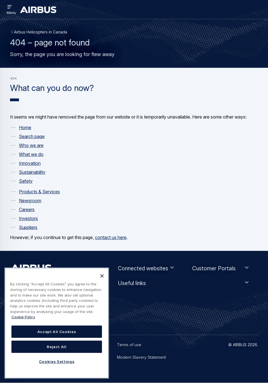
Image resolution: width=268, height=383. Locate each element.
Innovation (30, 163)
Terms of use (129, 344)
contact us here (110, 237)
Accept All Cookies (56, 331)
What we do (31, 154)
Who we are (31, 145)
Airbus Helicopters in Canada (40, 32)
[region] (56, 323)
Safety (26, 181)
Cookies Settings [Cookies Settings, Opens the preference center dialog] (57, 361)
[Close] (102, 276)
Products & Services (39, 191)
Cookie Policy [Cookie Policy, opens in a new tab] (23, 317)
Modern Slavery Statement (141, 357)
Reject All (57, 347)
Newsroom (30, 200)
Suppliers (28, 227)
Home (25, 127)
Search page (32, 136)
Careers (27, 209)
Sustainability (32, 172)
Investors (28, 218)
